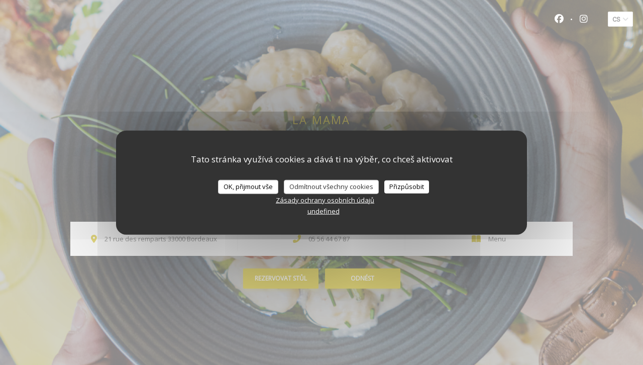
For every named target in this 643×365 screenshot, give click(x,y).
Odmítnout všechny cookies (331, 186)
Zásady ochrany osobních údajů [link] (325, 199)
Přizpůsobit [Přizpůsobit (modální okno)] (406, 186)
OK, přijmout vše (248, 186)
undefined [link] (323, 210)
